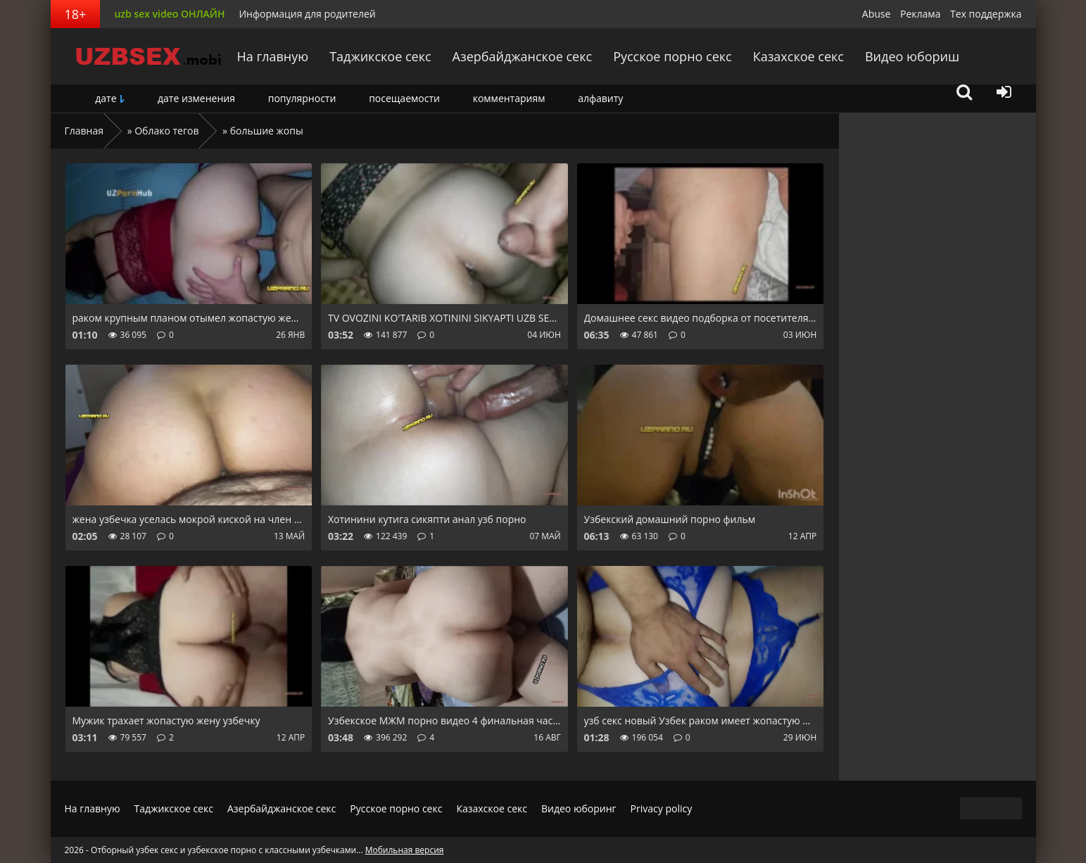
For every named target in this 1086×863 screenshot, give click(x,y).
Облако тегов (166, 130)
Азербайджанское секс (523, 56)
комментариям (509, 98)
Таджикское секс (380, 56)
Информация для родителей (307, 13)
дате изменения (196, 98)
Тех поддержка (985, 13)
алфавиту (600, 98)
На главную (273, 56)
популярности (302, 98)
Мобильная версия (404, 850)
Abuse (876, 13)
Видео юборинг (579, 808)
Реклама (920, 13)
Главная (84, 130)
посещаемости (404, 98)
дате (105, 98)
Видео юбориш (912, 56)
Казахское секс (798, 56)
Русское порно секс (672, 56)
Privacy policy (662, 808)
